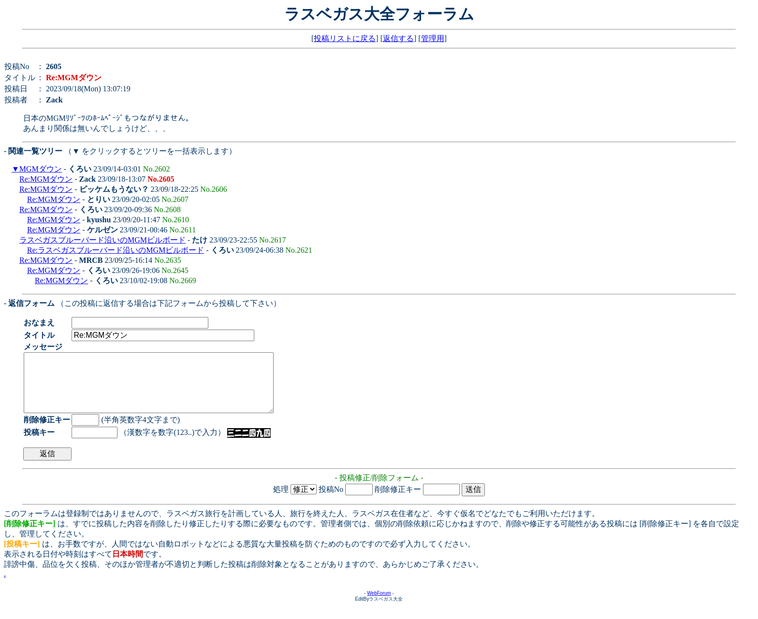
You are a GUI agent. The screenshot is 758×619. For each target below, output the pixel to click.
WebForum (379, 604)
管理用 (432, 38)
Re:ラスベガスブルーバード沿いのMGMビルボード (115, 250)
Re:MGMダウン (46, 179)
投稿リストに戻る (345, 38)
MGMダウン (40, 169)
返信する (398, 38)
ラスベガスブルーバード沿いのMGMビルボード (102, 240)
